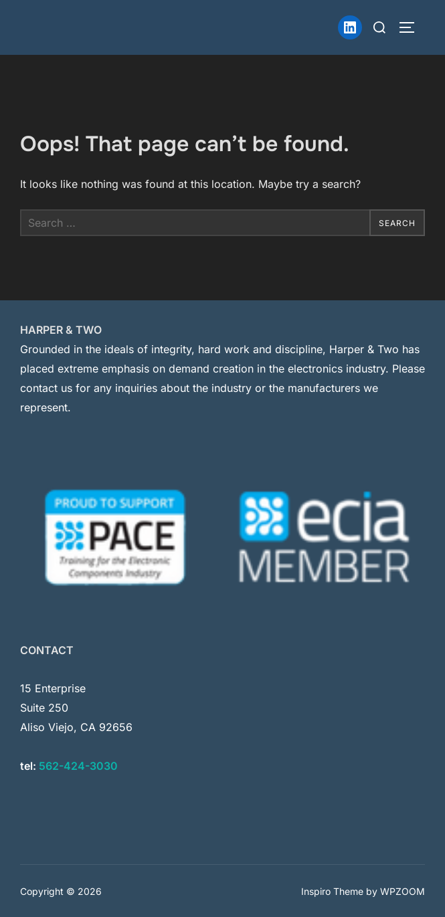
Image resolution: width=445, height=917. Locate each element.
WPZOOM (402, 891)
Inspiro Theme (332, 891)
